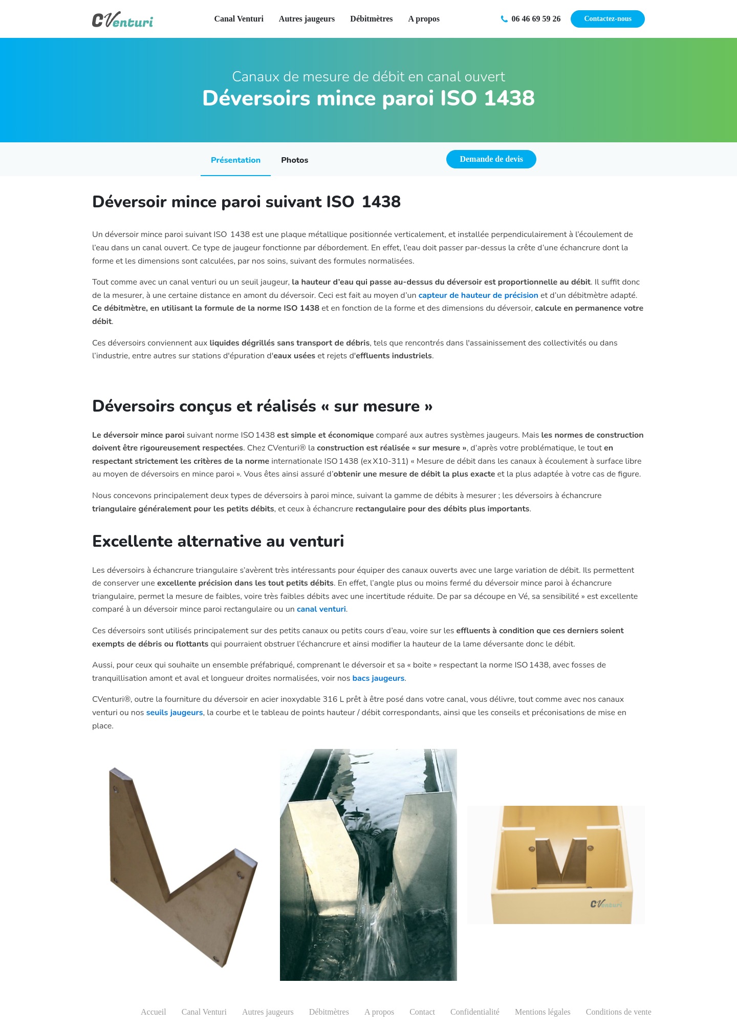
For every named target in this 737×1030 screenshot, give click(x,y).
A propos (424, 18)
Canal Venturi (238, 18)
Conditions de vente (619, 1011)
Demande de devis (491, 159)
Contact (422, 1011)
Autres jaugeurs (307, 18)
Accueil (153, 1011)
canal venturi (321, 609)
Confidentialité (475, 1011)
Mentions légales (543, 1011)
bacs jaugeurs (379, 678)
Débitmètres (371, 18)
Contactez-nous (608, 19)
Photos (294, 160)
